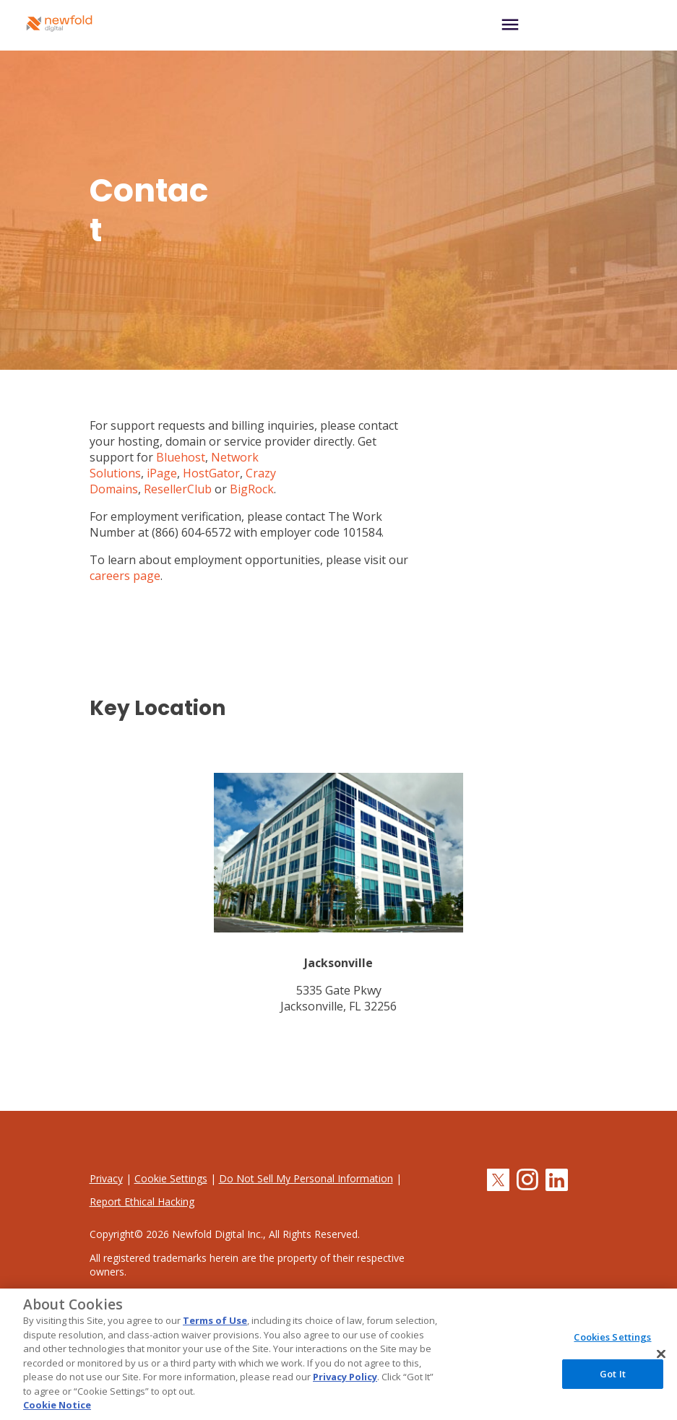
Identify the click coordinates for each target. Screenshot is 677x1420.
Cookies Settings (612, 1336)
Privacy (106, 1178)
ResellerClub (178, 489)
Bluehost (180, 457)
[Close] (661, 1354)
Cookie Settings (170, 1178)
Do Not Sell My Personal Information (306, 1178)
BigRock (252, 489)
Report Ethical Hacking (142, 1201)
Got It (613, 1373)
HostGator (211, 473)
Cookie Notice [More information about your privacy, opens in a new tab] (57, 1404)
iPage (162, 473)
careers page (125, 576)
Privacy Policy (345, 1376)
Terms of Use (215, 1320)
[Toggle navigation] (572, 25)
